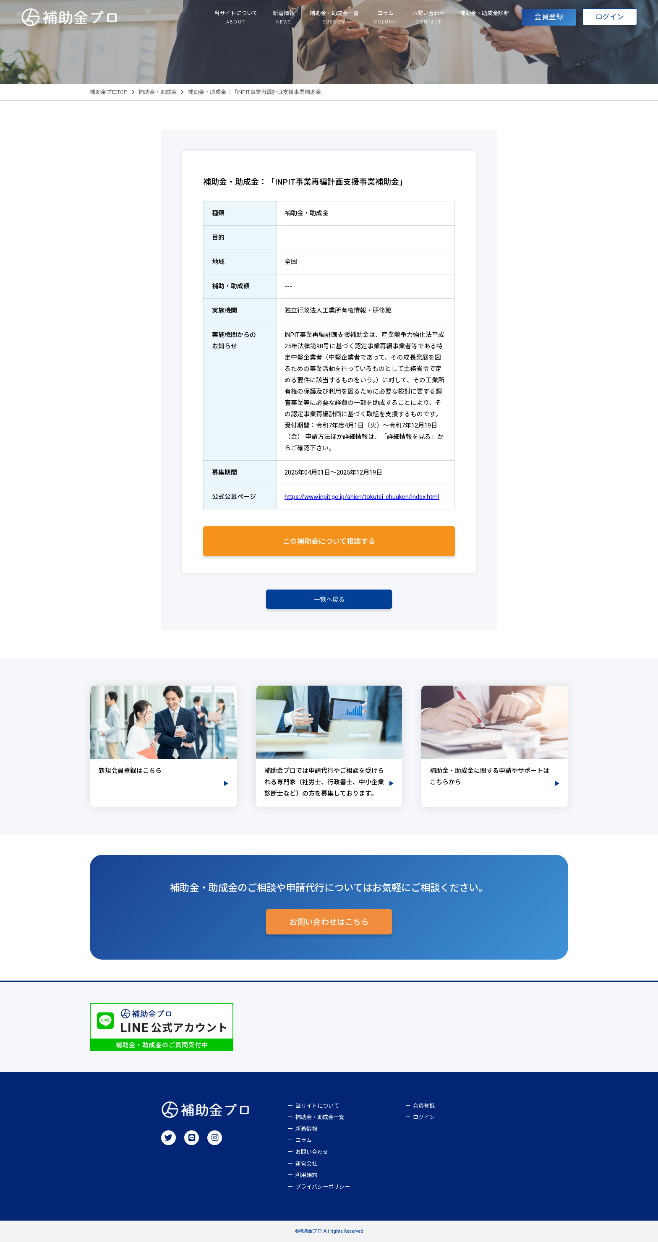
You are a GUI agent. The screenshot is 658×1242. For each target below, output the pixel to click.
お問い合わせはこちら (329, 922)
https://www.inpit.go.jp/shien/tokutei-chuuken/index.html (362, 497)
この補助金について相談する (329, 541)
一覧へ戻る (329, 599)
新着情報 (306, 1129)
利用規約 (306, 1175)
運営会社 (306, 1164)
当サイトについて (317, 1106)
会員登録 (549, 17)
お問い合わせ (311, 1152)
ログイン (609, 17)
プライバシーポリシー (322, 1187)
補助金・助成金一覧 (320, 1117)
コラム (303, 1141)
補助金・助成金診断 (484, 13)
